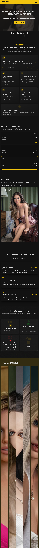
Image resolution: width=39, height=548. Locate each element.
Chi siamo (20, 36)
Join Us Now (19, 22)
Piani (13, 36)
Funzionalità (5, 36)
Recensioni (29, 36)
